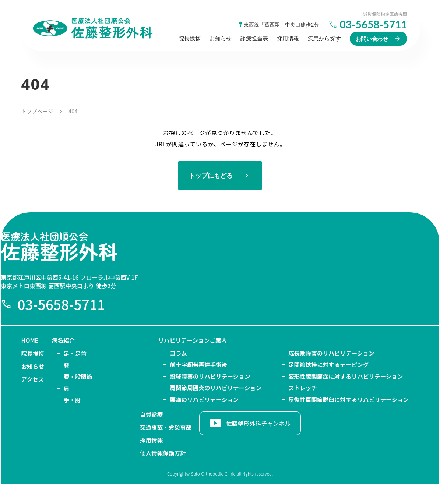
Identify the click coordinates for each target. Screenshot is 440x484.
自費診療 (397, 353)
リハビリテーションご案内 (150, 353)
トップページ (37, 116)
